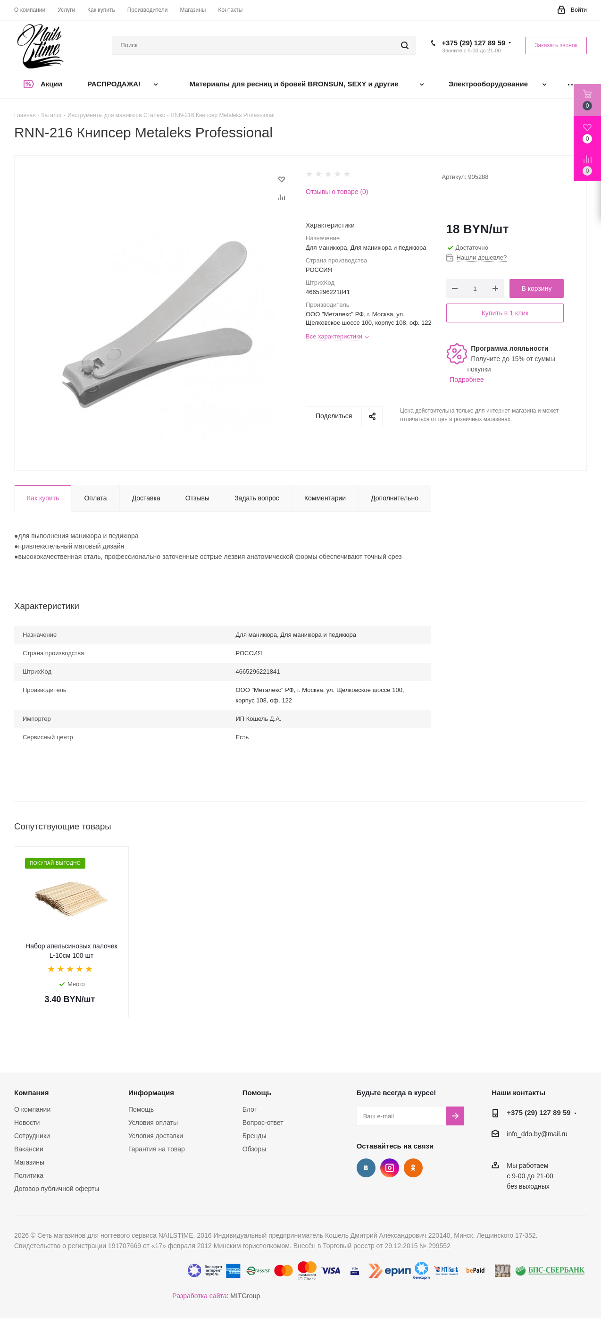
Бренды (254, 1136)
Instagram (389, 1167)
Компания (31, 1093)
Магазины (29, 1162)
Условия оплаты (153, 1122)
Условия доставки (155, 1136)
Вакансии (28, 1149)
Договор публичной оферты (56, 1188)
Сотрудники (32, 1136)
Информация (151, 1093)
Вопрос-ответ (263, 1122)
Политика (28, 1175)
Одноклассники (413, 1167)
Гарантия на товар (156, 1149)
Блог (249, 1109)
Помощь (141, 1109)
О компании (32, 1109)
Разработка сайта (199, 1296)
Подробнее (467, 379)
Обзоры (254, 1149)
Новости (27, 1122)
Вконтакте (366, 1167)
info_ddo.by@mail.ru (537, 1134)
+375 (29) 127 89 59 (473, 43)
